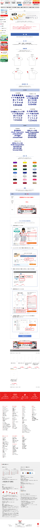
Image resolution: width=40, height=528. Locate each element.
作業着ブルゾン (14, 409)
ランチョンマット (14, 453)
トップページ (9, 524)
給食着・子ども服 (31, 7)
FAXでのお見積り (24, 446)
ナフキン (13, 452)
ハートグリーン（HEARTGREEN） (6, 424)
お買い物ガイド (30, 0)
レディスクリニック (24, 419)
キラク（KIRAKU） (4, 423)
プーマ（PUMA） (14, 428)
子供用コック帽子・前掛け (15, 440)
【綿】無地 (13, 446)
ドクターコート (24, 409)
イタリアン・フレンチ (5, 449)
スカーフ (13, 439)
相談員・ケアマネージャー (5, 418)
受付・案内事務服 (34, 418)
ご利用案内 (16, 524)
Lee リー (13, 422)
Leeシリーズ (4, 455)
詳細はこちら (27, 467)
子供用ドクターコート (14, 441)
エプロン (23, 413)
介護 (22, 423)
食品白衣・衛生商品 (4, 446)
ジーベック (13, 420)
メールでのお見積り (24, 445)
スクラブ (23, 408)
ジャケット (23, 410)
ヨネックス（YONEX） (24, 425)
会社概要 (23, 438)
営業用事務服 (33, 420)
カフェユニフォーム (4, 448)
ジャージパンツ (4, 409)
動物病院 (23, 422)
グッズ (13, 414)
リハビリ (23, 421)
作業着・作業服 (9, 7)
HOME (10, 9)
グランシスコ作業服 (14, 427)
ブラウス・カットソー (34, 413)
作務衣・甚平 (4, 439)
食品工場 (3, 452)
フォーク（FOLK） (4, 427)
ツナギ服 (13, 442)
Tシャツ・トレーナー (5, 411)
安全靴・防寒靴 (14, 413)
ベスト (33, 408)
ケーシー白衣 (23, 412)
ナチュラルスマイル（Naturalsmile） (6, 426)
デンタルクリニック (24, 420)
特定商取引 (23, 440)
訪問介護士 (3, 420)
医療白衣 (18, 7)
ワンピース (23, 411)
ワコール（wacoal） (24, 431)
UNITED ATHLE (14, 426)
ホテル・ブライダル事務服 (35, 419)
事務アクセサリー (34, 415)
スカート (33, 410)
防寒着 (13, 408)
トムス (3, 457)
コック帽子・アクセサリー (5, 444)
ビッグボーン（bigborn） (15, 421)
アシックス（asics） (4, 429)
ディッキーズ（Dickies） (5, 428)
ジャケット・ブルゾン (5, 408)
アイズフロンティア (14, 419)
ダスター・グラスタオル (15, 454)
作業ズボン (13, 410)
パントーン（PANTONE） (25, 428)
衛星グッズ (3, 445)
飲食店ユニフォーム (26, 7)
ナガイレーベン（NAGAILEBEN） (26, 429)
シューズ (23, 415)
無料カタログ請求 (24, 448)
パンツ (33, 411)
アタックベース (14, 424)
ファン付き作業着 (14, 7)
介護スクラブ (4, 413)
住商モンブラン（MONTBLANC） (26, 432)
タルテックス (14, 425)
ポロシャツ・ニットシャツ (5, 410)
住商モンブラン (4, 456)
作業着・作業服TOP (14, 406)
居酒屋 (3, 451)
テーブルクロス (37, 7)
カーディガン (4, 414)
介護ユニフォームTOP (4, 406)
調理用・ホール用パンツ (5, 443)
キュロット (33, 412)
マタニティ (23, 414)
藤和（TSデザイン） (14, 418)
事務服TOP (33, 406)
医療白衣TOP (23, 406)
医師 (22, 418)
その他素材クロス (14, 451)
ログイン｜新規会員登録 (36, 0)
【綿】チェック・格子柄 (15, 447)
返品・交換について (30, 524)
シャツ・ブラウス (4, 441)
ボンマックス (4, 454)
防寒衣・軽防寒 (4, 415)
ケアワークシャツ (4, 412)
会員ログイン (23, 441)
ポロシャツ (13, 411)
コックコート (4, 438)
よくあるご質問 (26, 0)
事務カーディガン (34, 414)
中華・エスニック (4, 450)
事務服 (21, 7)
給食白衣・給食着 (14, 438)
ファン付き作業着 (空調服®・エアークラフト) (15, 415)
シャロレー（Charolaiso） (5, 425)
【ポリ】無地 (14, 449)
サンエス (13, 423)
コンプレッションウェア (15, 412)
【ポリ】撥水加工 (14, 450)
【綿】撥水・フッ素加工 (15, 448)
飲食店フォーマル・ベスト (5, 442)
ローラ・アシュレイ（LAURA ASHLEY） (26, 430)
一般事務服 (33, 417)
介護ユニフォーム (3, 7)
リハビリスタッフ (4, 419)
